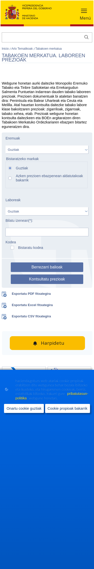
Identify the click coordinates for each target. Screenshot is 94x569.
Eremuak (13, 138)
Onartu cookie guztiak (24, 408)
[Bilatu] (47, 37)
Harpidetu (52, 343)
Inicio (6, 48)
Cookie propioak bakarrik (67, 408)
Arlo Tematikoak (22, 48)
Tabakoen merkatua (48, 48)
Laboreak (13, 200)
